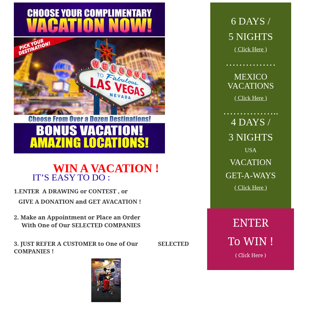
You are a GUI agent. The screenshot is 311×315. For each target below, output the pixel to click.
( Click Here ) (251, 49)
